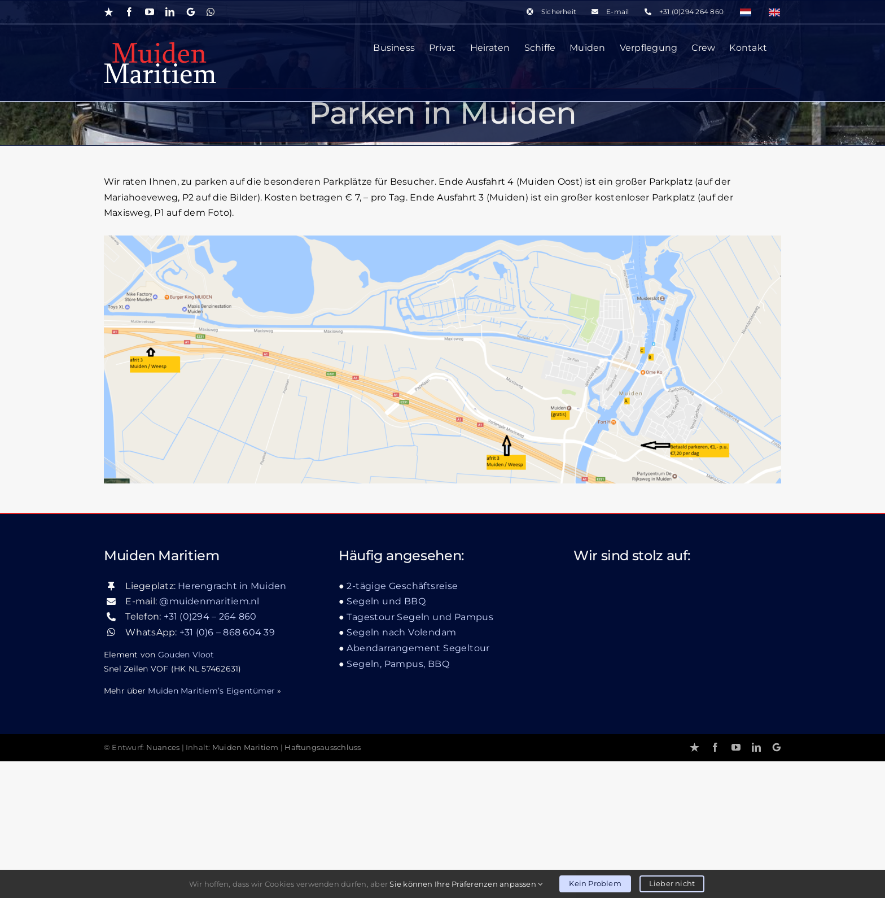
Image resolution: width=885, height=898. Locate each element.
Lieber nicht (672, 883)
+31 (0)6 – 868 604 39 (227, 769)
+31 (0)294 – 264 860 (210, 753)
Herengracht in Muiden (232, 722)
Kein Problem (595, 883)
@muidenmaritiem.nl (209, 738)
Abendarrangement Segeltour (418, 784)
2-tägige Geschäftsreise (402, 722)
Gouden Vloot (186, 791)
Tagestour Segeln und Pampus (420, 753)
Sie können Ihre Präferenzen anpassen (465, 883)
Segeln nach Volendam (401, 769)
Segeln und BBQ (386, 738)
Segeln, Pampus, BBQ (398, 800)
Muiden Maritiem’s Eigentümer (211, 827)
